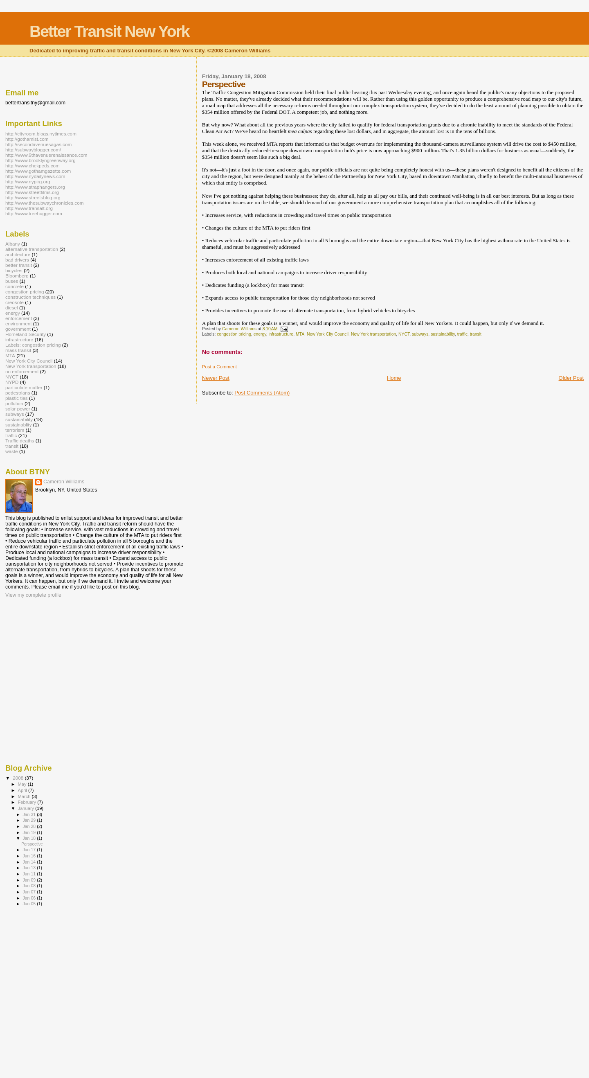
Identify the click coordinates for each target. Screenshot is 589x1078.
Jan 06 (29, 897)
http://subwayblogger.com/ (33, 149)
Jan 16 (29, 855)
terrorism (14, 430)
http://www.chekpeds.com (32, 165)
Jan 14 (29, 861)
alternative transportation (31, 249)
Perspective (32, 844)
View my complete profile (33, 595)
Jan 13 (29, 867)
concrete (14, 286)
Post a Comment (219, 366)
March (25, 796)
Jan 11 (29, 873)
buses (11, 281)
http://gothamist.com (27, 139)
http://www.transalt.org (29, 208)
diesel (11, 307)
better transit (18, 265)
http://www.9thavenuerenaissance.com (46, 155)
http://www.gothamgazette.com (38, 171)
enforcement (18, 318)
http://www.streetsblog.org (33, 197)
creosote (14, 302)
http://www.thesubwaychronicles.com (44, 202)
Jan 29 (29, 820)
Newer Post (215, 378)
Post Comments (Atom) (262, 393)
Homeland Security (25, 334)
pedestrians (17, 392)
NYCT (403, 334)
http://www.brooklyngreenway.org (40, 160)
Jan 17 (29, 849)
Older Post (571, 378)
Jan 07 (29, 891)
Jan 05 (29, 903)
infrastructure (281, 334)
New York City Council (327, 334)
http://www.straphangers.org (35, 186)
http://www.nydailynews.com (35, 176)
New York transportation (373, 334)
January (27, 808)
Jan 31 (29, 814)
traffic (462, 334)
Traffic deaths (19, 440)
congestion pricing (234, 334)
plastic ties (16, 398)
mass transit (18, 350)
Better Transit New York (109, 31)
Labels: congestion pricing (33, 344)
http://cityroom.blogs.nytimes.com (40, 133)
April (23, 790)
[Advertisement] (154, 71)
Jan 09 (29, 879)
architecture (17, 254)
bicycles (13, 270)
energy (260, 334)
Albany (12, 243)
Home (394, 378)
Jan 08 (29, 885)
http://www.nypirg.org (27, 181)
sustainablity (18, 424)
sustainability (443, 334)
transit (475, 334)
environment (18, 323)
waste (11, 451)
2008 (19, 777)
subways (420, 334)
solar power (17, 408)
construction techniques (30, 297)
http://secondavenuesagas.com (38, 144)
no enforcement (21, 371)
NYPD (12, 382)
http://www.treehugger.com (33, 213)
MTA (300, 334)
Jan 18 (29, 838)
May (23, 784)
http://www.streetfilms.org (32, 192)
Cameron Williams (63, 482)
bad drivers (17, 259)
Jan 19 (29, 832)
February (28, 802)
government (18, 329)
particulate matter (24, 387)
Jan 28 (29, 826)
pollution (14, 403)
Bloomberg (17, 275)
